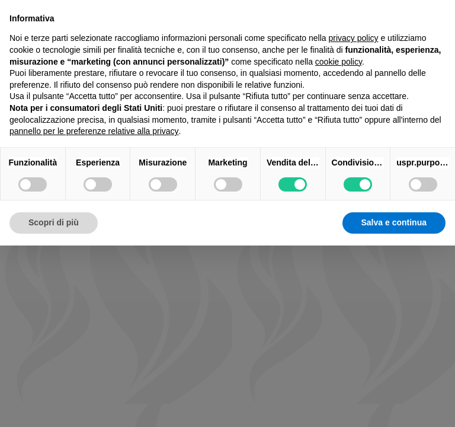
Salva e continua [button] (394, 222)
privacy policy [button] (354, 38)
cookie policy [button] (338, 61)
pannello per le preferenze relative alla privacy (94, 131)
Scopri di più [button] (53, 222)
